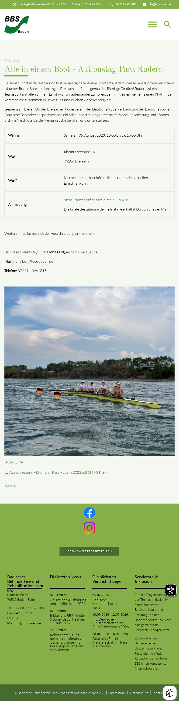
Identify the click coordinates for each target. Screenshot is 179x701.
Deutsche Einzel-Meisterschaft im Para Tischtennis (109, 642)
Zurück (10, 485)
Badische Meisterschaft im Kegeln (105, 603)
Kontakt (159, 693)
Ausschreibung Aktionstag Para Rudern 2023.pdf (57, 472)
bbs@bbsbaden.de (28, 623)
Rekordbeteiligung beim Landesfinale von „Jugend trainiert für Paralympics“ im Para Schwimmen (68, 642)
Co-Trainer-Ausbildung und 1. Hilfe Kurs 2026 (68, 601)
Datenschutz (139, 693)
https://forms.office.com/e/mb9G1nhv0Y (96, 199)
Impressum (117, 693)
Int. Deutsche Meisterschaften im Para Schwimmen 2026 (110, 622)
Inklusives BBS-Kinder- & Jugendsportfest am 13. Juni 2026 (68, 619)
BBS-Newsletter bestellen (89, 551)
